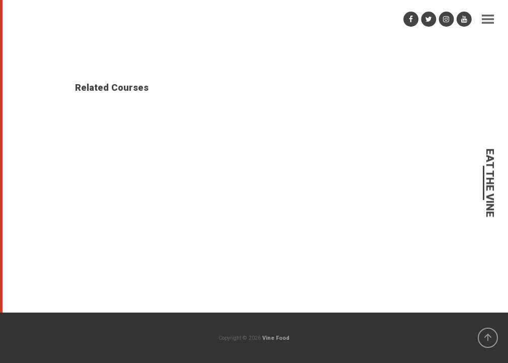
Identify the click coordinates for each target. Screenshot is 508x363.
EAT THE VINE (489, 183)
